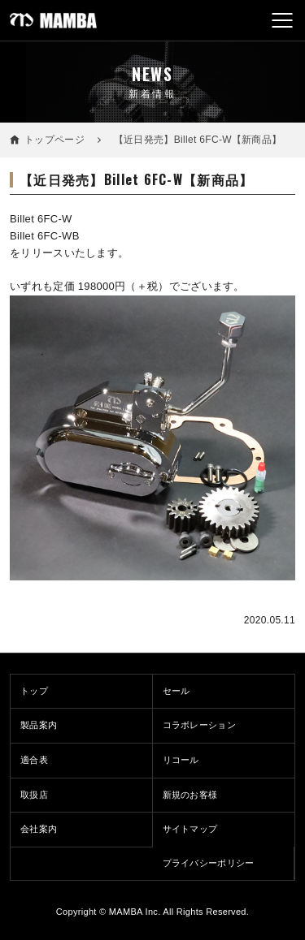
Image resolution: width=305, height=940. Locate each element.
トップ (34, 691)
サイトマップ (190, 829)
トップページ (54, 139)
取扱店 (34, 795)
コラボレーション (200, 725)
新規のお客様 (190, 795)
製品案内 (38, 725)
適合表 (34, 760)
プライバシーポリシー (209, 863)
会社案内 (38, 829)
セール (176, 691)
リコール (181, 760)
